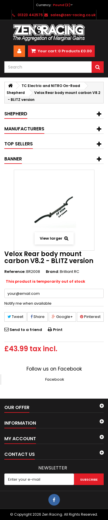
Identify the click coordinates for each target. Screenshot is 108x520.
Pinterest (90, 316)
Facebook (54, 379)
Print (57, 329)
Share (38, 316)
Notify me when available (28, 303)
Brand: (52, 271)
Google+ (62, 316)
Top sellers (18, 143)
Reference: (14, 271)
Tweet (15, 316)
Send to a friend (26, 329)
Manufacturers (24, 128)
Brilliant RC (69, 271)
